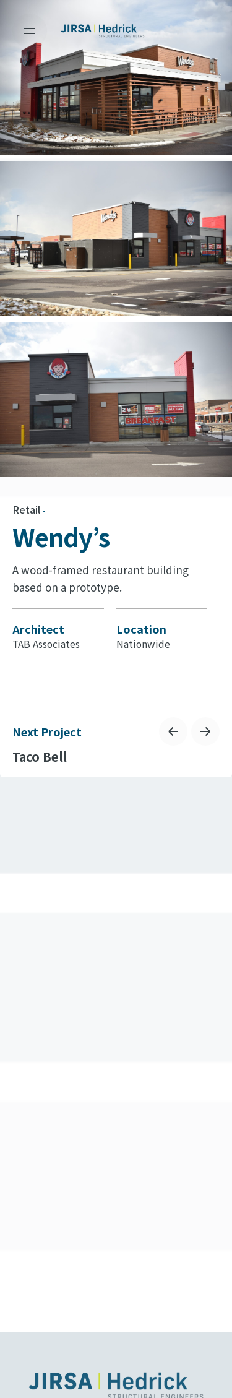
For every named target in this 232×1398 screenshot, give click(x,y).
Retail (26, 510)
